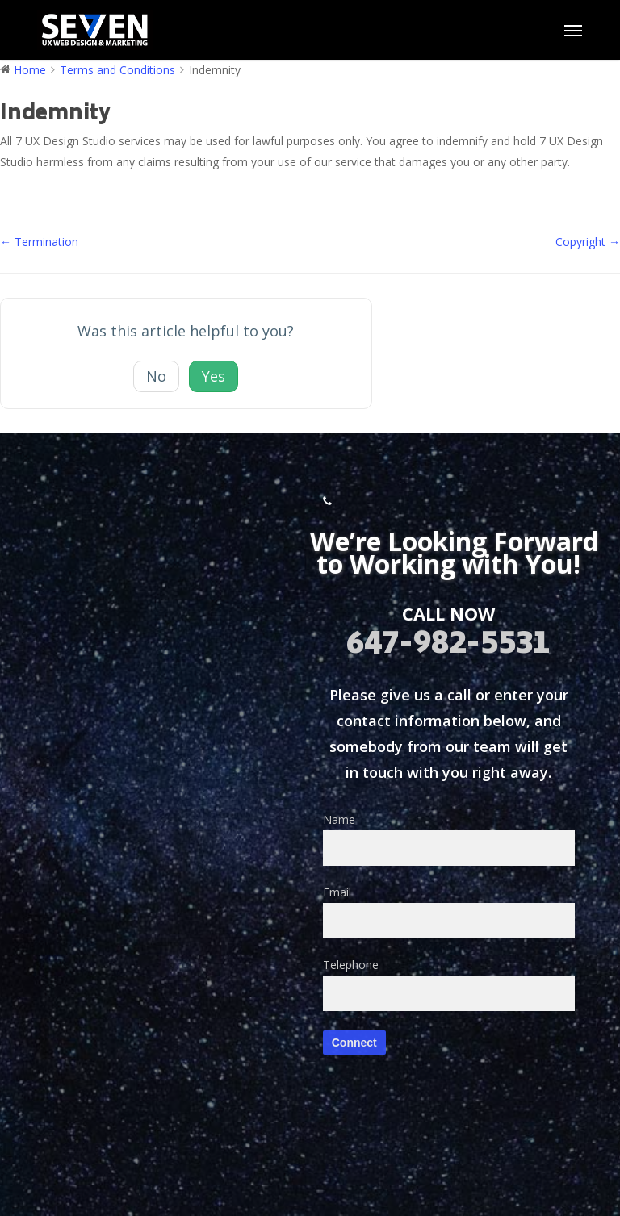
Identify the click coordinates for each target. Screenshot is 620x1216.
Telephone (449, 984)
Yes (213, 376)
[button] (573, 30)
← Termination (39, 241)
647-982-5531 (448, 645)
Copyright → (587, 241)
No (156, 376)
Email (449, 911)
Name (449, 839)
